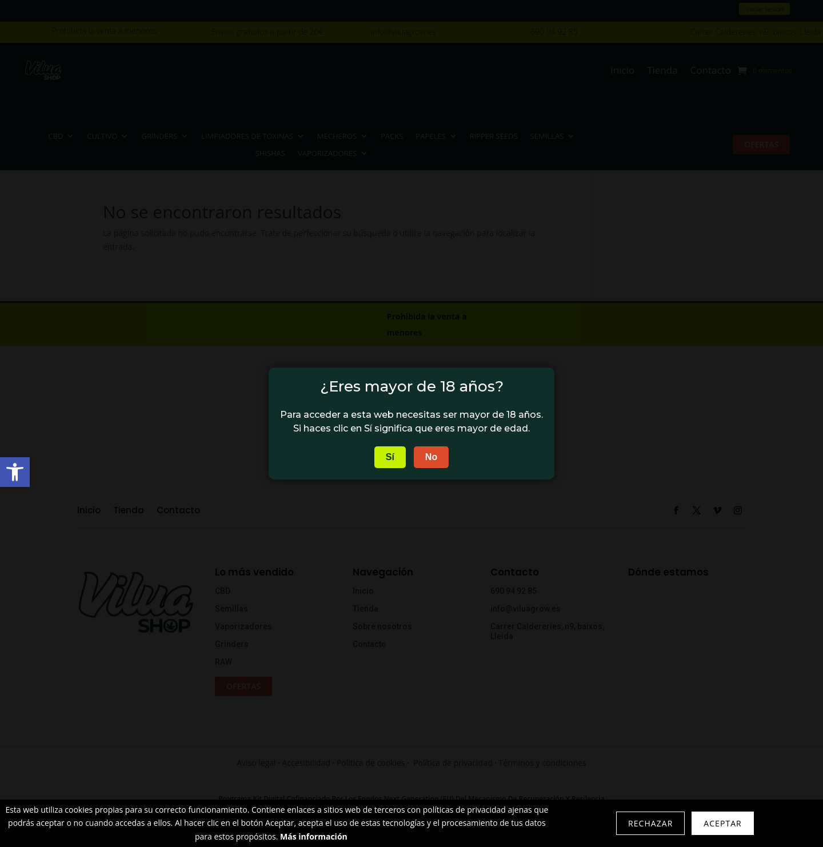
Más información (313, 836)
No (431, 457)
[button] (15, 472)
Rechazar (650, 823)
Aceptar (722, 823)
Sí (390, 457)
